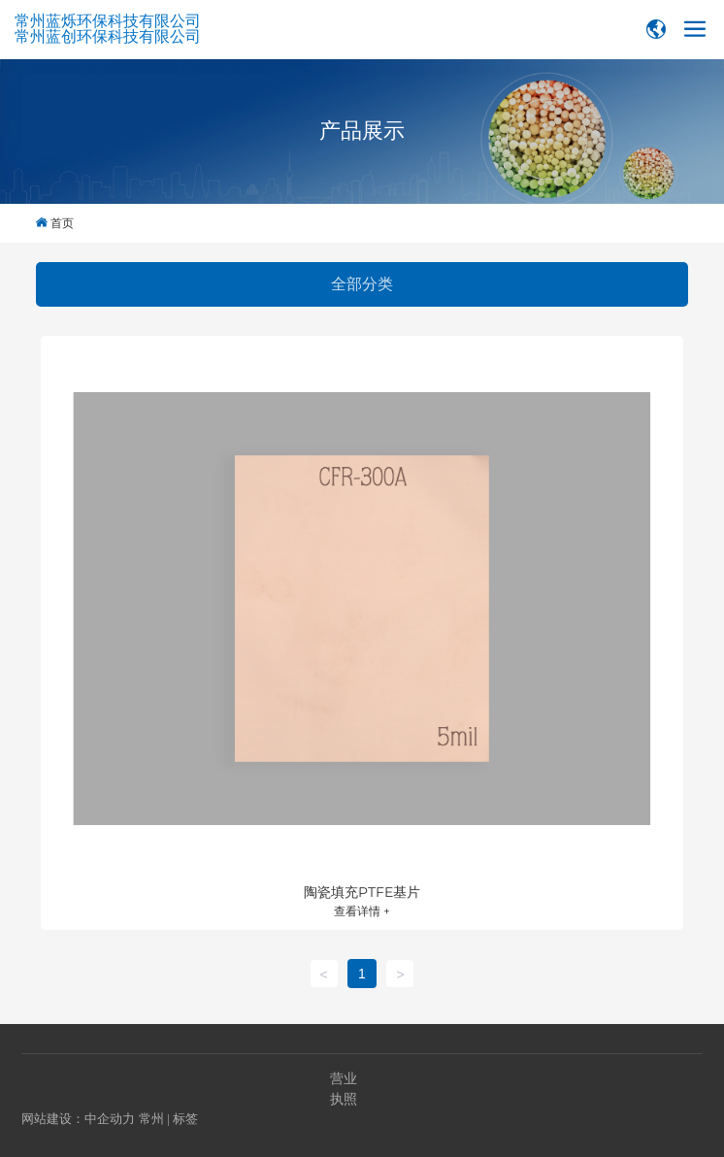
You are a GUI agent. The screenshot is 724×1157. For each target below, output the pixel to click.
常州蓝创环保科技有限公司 (108, 36)
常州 (151, 1118)
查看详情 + (362, 911)
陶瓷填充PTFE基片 (362, 892)
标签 (185, 1118)
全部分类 (362, 284)
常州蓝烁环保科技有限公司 (108, 21)
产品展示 (362, 130)
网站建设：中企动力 (78, 1118)
